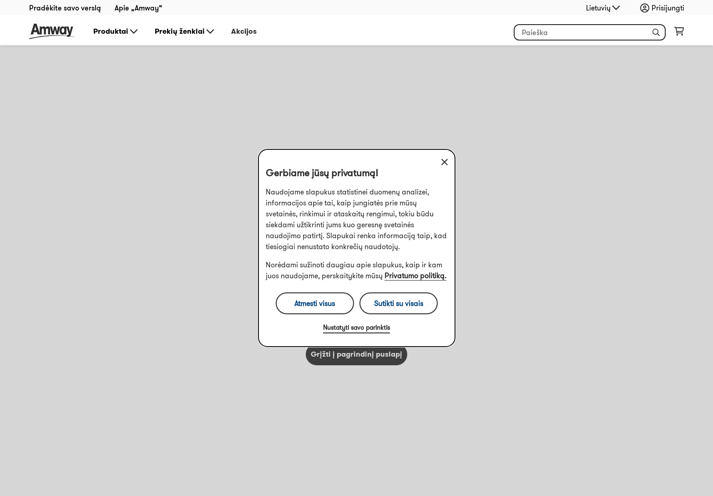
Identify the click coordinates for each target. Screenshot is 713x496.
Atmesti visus (314, 303)
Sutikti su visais (398, 303)
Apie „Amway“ (138, 7)
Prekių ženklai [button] (185, 31)
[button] (656, 32)
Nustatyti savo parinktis (356, 327)
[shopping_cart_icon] (679, 33)
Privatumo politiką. (415, 275)
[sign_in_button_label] (664, 7)
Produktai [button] (116, 31)
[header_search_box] (590, 32)
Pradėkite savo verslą (65, 7)
